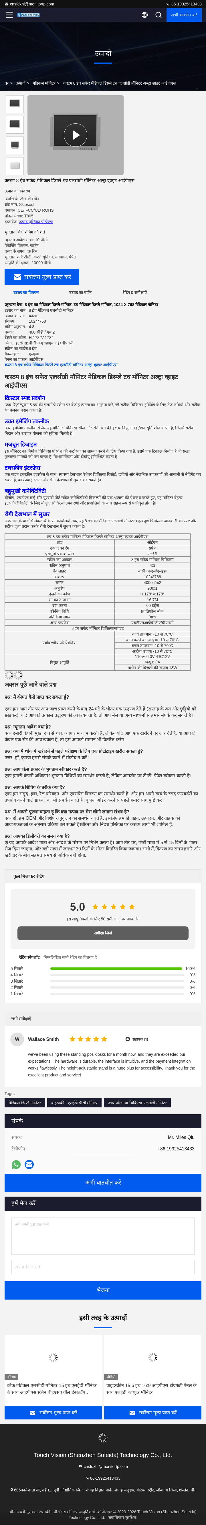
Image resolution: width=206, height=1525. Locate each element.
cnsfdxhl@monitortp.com (29, 4)
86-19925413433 (184, 4)
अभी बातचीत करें (184, 15)
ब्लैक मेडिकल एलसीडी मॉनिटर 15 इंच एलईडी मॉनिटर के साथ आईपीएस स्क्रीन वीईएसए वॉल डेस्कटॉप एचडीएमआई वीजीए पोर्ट (52, 1389)
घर (7, 83)
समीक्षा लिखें (103, 933)
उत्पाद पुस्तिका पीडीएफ (36, 221)
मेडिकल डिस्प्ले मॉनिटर (25, 1103)
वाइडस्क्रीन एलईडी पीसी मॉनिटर (74, 1103)
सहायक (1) (140, 1039)
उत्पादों (20, 83)
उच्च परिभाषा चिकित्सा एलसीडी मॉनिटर (137, 1103)
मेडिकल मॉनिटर (44, 83)
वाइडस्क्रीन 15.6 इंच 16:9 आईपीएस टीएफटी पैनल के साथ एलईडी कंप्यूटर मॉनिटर (151, 1389)
